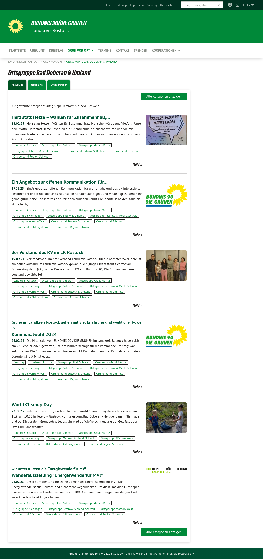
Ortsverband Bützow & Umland (86, 151)
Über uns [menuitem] (37, 50)
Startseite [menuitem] (17, 50)
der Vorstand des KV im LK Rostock (47, 252)
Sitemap (122, 5)
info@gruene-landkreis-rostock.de (169, 554)
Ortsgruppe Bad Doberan (57, 145)
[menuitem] (109, 5)
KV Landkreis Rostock (24, 61)
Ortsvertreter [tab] (59, 85)
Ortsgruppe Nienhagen (27, 215)
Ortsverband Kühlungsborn (30, 227)
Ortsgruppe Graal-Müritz (94, 145)
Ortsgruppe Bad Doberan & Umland (91, 61)
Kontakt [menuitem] (122, 50)
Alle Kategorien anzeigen (164, 96)
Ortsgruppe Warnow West (29, 221)
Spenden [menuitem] (140, 50)
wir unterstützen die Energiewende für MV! (49, 469)
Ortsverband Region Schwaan (31, 156)
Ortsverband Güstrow (124, 151)
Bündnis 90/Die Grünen (59, 23)
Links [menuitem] (246, 5)
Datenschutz (168, 5)
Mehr (136, 164)
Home (109, 5)
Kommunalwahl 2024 (34, 334)
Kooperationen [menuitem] (164, 50)
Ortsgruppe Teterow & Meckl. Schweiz (37, 151)
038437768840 (135, 554)
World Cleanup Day (32, 404)
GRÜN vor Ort (53, 61)
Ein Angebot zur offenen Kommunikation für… (59, 182)
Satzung (152, 5)
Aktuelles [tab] (17, 85)
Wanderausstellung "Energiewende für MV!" (57, 475)
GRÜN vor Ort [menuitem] (79, 50)
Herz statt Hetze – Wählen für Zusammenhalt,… (61, 117)
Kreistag (18, 362)
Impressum (137, 5)
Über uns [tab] (37, 85)
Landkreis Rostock (24, 145)
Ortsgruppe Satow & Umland (66, 215)
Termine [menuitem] (104, 50)
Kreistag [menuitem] (56, 50)
